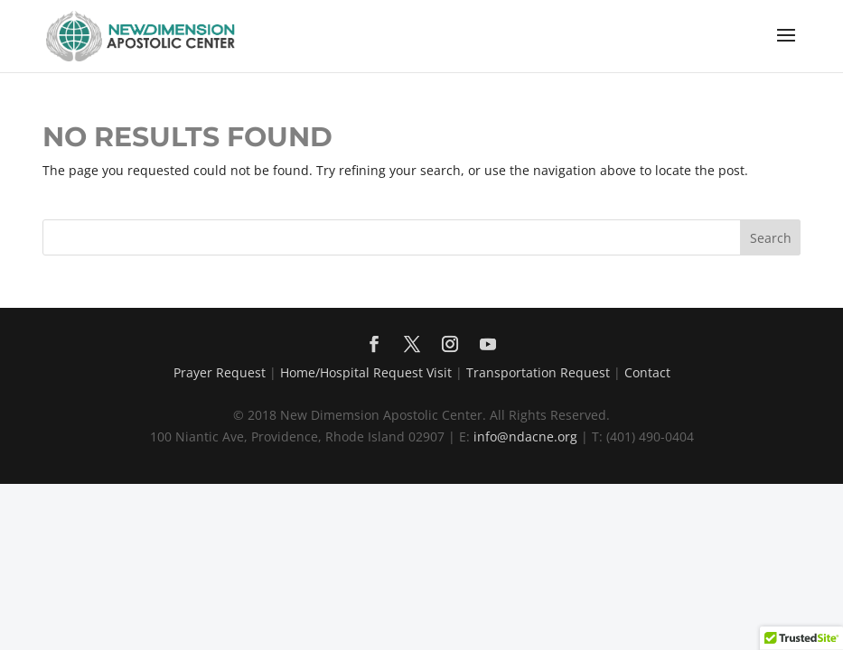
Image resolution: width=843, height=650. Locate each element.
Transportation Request (538, 372)
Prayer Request (219, 372)
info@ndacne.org (525, 436)
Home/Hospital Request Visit (366, 372)
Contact (647, 372)
